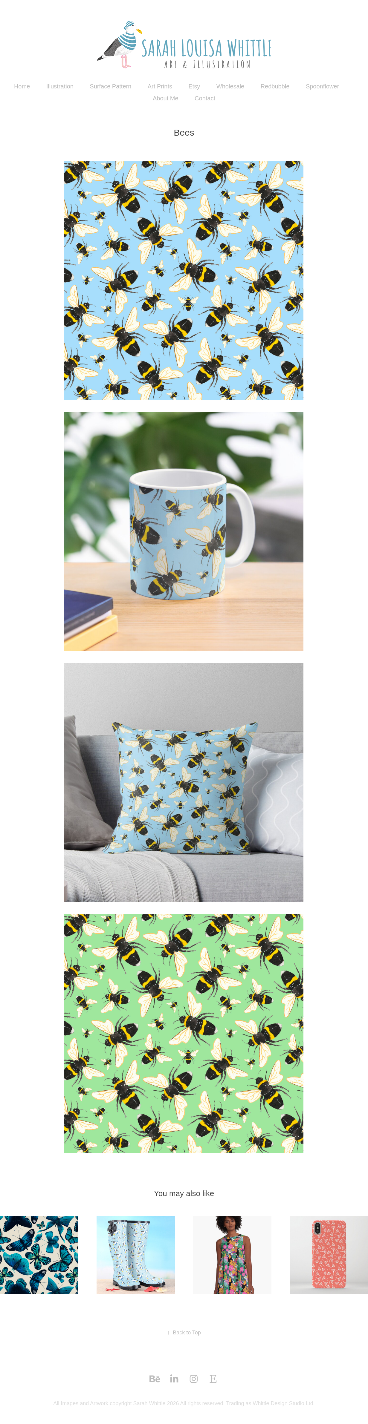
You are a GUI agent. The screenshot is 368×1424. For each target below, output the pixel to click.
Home (22, 86)
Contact (205, 98)
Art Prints (160, 86)
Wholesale (230, 86)
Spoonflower (322, 86)
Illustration (60, 86)
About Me (165, 98)
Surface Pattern (110, 86)
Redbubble (275, 86)
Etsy (194, 86)
